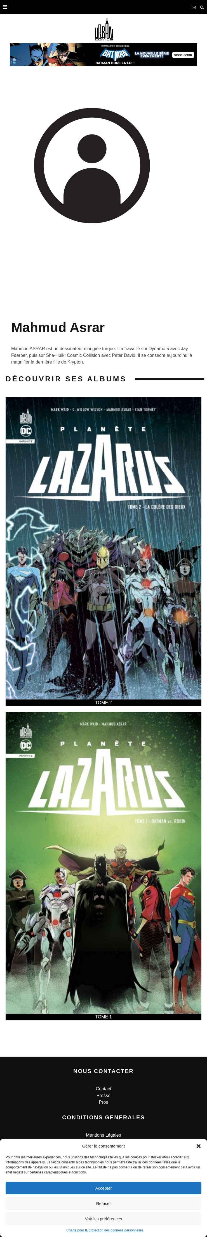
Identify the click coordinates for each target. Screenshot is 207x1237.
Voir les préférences (103, 1218)
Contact (103, 1088)
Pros (103, 1102)
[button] (198, 1146)
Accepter (103, 1188)
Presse (103, 1095)
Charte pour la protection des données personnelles (105, 1230)
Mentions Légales (103, 1135)
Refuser (103, 1203)
